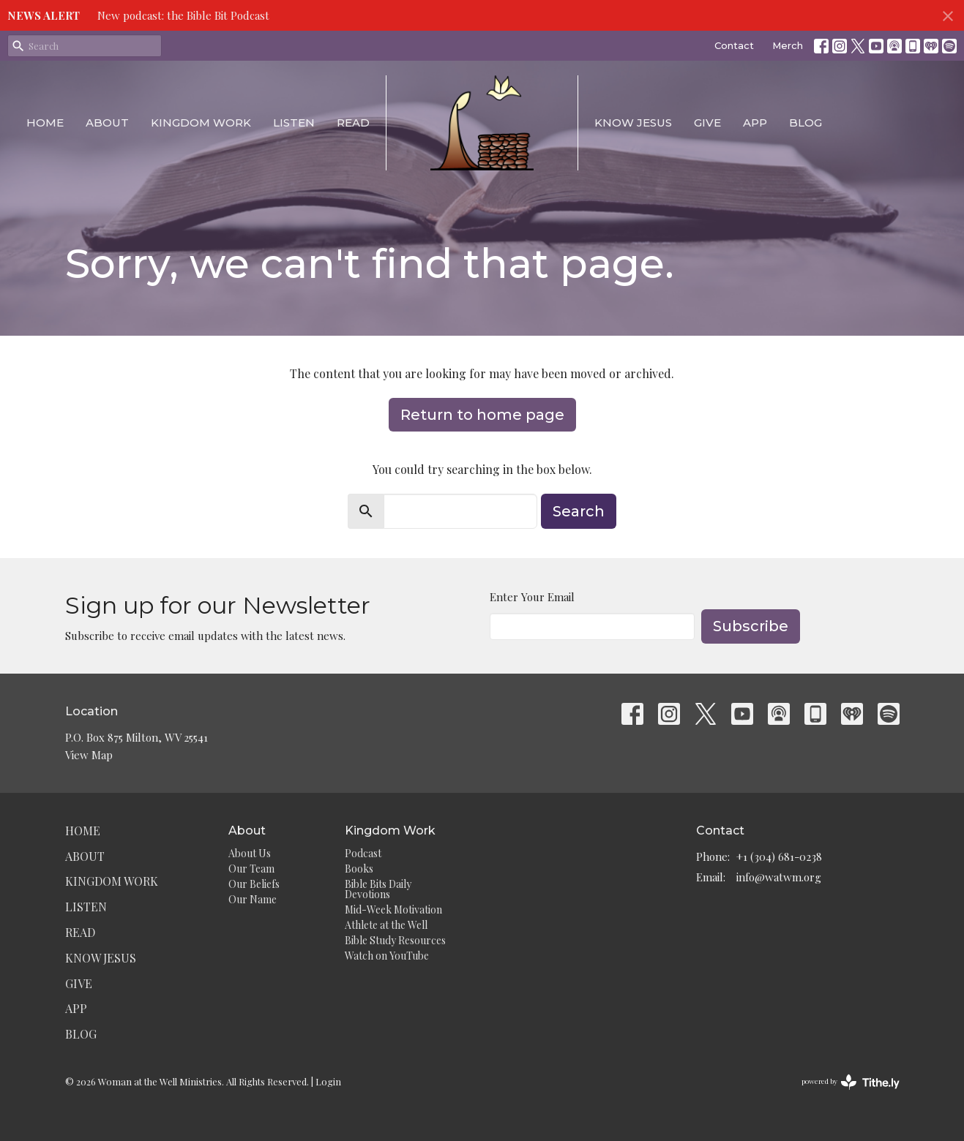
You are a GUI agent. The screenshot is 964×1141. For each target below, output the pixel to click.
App (755, 122)
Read (353, 122)
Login (328, 1081)
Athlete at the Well (386, 925)
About (107, 122)
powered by (851, 1082)
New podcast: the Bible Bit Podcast (183, 15)
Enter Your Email (532, 597)
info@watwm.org (778, 877)
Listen (294, 122)
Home (45, 122)
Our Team (251, 868)
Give (707, 122)
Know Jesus (633, 122)
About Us (249, 853)
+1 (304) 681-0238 (779, 856)
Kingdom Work (201, 122)
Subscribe (750, 626)
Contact (734, 45)
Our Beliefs (254, 884)
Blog (805, 122)
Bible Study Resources (395, 940)
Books (359, 868)
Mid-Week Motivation (393, 909)
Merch (787, 45)
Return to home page (482, 414)
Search (579, 511)
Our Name (252, 899)
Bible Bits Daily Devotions (378, 889)
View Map (89, 755)
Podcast (363, 853)
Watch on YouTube (387, 956)
